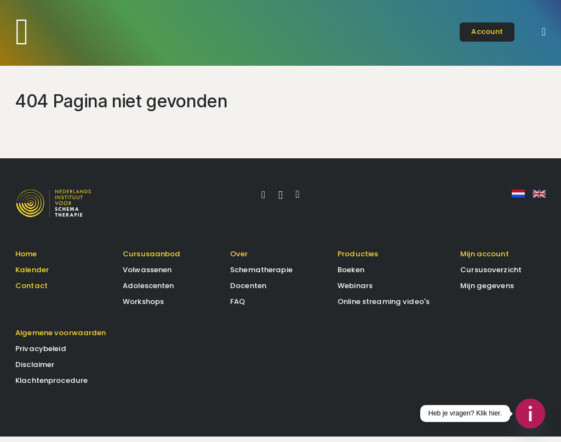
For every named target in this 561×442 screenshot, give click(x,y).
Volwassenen (147, 275)
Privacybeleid (40, 354)
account (487, 31)
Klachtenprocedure (51, 386)
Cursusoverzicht (491, 275)
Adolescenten (148, 291)
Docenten (248, 291)
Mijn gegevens (487, 291)
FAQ (237, 307)
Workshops (143, 307)
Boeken (350, 275)
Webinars (355, 291)
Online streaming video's (383, 307)
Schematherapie (261, 275)
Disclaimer (34, 370)
